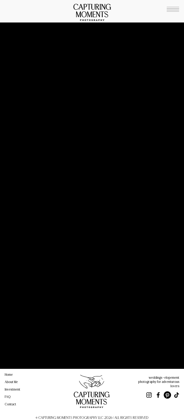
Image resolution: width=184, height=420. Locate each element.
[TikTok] (176, 395)
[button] (173, 9)
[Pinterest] (167, 395)
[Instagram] (149, 395)
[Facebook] (158, 395)
